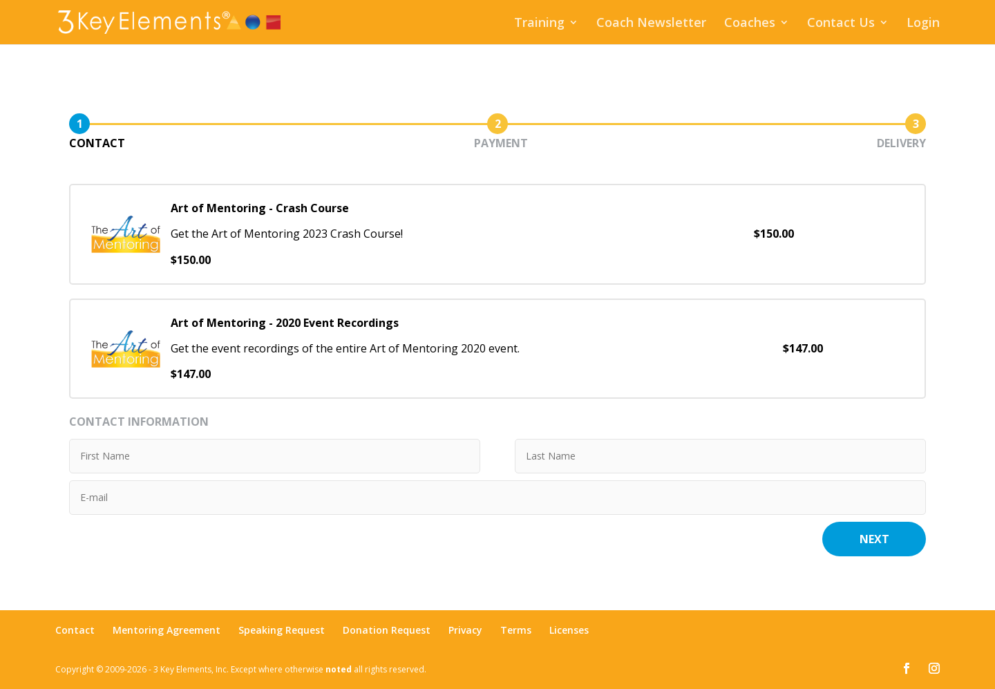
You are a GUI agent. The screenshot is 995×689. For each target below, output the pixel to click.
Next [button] (874, 539)
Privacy (465, 629)
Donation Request (386, 629)
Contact (75, 629)
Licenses (569, 629)
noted (338, 669)
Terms (515, 629)
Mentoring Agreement (166, 629)
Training (539, 23)
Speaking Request (281, 629)
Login (923, 23)
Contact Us (841, 23)
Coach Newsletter (651, 23)
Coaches (749, 23)
